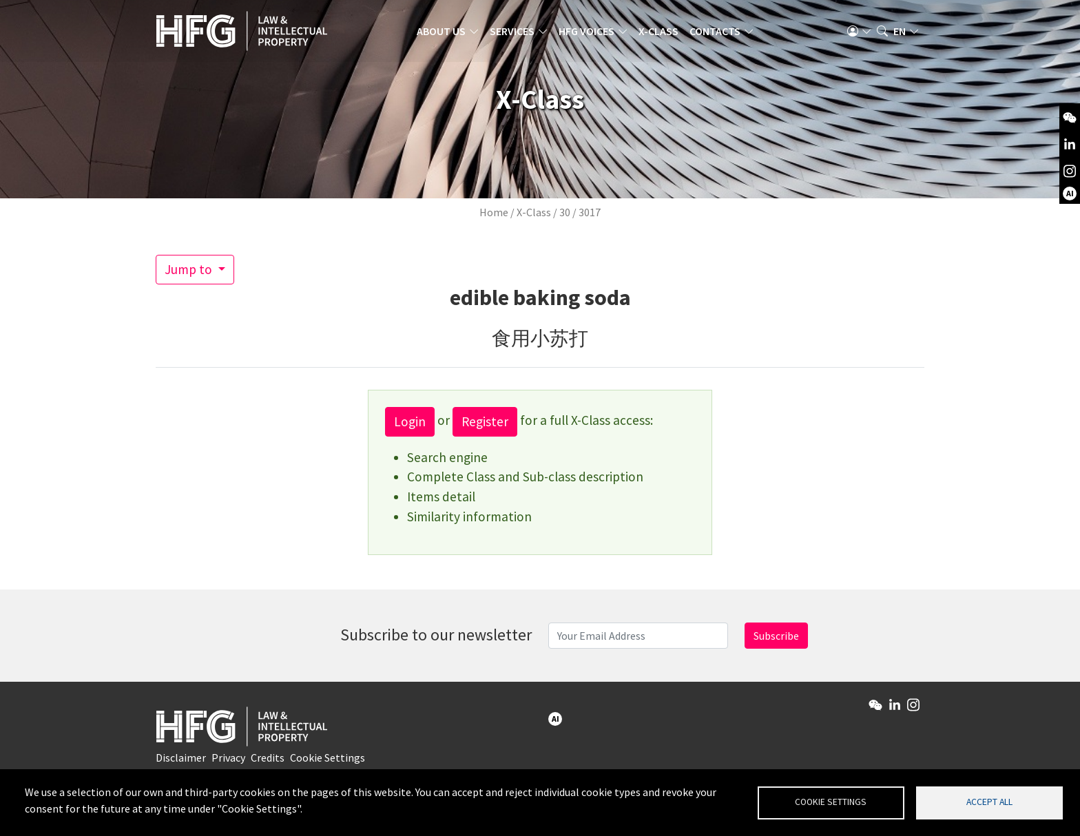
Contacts (714, 31)
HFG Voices (586, 31)
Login (410, 421)
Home (493, 212)
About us (441, 31)
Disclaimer (181, 757)
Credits (267, 757)
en (899, 31)
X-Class (658, 31)
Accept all (989, 802)
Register (484, 421)
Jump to (190, 269)
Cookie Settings (327, 757)
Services (512, 31)
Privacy (228, 757)
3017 (590, 212)
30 (564, 212)
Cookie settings (830, 802)
